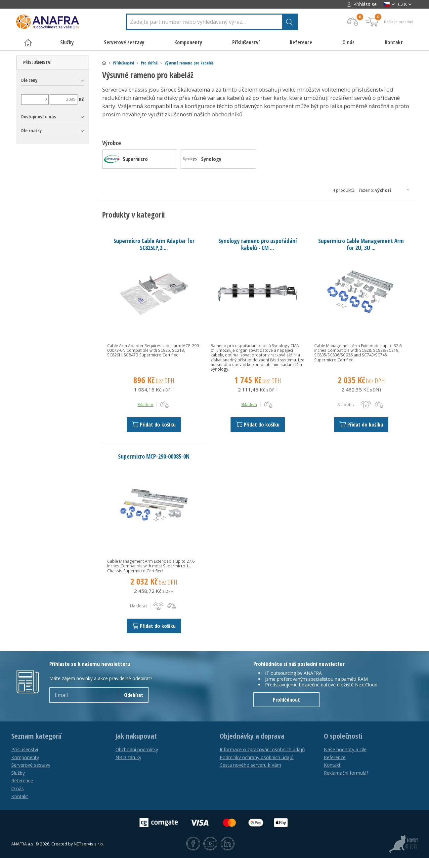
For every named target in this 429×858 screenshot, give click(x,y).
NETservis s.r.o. (89, 844)
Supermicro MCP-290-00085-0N (154, 456)
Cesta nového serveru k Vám (250, 765)
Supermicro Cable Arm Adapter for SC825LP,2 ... (153, 244)
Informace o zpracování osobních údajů (262, 749)
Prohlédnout (286, 699)
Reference (301, 42)
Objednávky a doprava (252, 736)
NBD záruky (128, 757)
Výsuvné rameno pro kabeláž (189, 63)
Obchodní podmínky (136, 749)
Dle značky (31, 130)
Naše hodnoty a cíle (345, 749)
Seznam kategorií (36, 736)
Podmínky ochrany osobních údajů (257, 757)
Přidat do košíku (154, 424)
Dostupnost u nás (38, 116)
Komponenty (25, 757)
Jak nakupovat (136, 736)
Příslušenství (123, 63)
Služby (18, 773)
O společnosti (343, 736)
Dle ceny (29, 80)
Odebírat (133, 695)
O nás (348, 42)
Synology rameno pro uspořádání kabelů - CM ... (257, 244)
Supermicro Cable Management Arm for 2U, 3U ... (361, 244)
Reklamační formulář (346, 773)
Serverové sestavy (30, 765)
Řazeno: (386, 190)
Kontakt (394, 42)
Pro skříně (149, 63)
